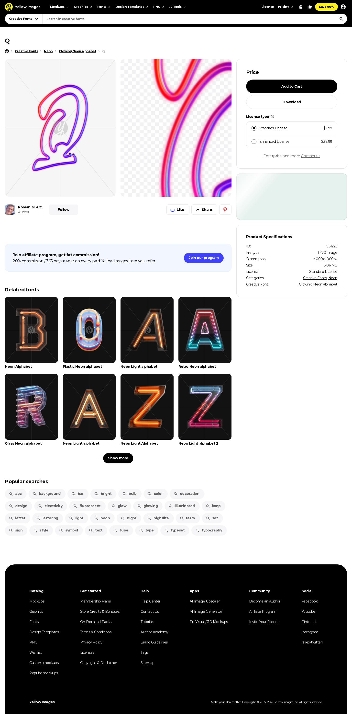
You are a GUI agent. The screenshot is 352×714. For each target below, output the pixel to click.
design (18, 506)
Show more (118, 458)
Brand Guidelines (154, 642)
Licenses (87, 652)
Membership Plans (95, 601)
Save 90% (326, 7)
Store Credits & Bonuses (100, 611)
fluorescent (87, 506)
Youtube (308, 611)
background (47, 493)
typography (208, 530)
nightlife (158, 518)
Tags (144, 652)
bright (103, 493)
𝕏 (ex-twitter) (312, 642)
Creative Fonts (315, 278)
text (95, 530)
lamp (213, 506)
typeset (174, 530)
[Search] (341, 19)
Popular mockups (43, 673)
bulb (129, 493)
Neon (332, 278)
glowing (147, 506)
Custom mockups (43, 663)
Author (23, 212)
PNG (33, 642)
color (155, 493)
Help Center (150, 601)
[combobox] (195, 19)
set (212, 518)
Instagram (310, 632)
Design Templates (44, 632)
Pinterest (309, 622)
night (128, 518)
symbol (68, 530)
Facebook (310, 601)
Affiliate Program (262, 611)
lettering (47, 518)
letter (17, 518)
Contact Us (150, 611)
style (40, 530)
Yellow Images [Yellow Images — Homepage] (42, 702)
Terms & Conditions (95, 632)
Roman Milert (30, 207)
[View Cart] (301, 7)
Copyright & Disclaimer (98, 663)
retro (187, 518)
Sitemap (147, 663)
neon (102, 518)
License (268, 7)
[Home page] (7, 51)
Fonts (34, 622)
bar (77, 493)
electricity (50, 506)
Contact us (310, 155)
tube (120, 530)
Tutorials (147, 622)
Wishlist (35, 652)
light (76, 518)
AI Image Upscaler (205, 601)
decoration (186, 493)
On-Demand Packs (95, 622)
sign (15, 530)
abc (15, 493)
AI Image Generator (206, 611)
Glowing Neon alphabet (318, 284)
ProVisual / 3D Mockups (209, 622)
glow (118, 506)
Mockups (36, 601)
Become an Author (264, 601)
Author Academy (154, 632)
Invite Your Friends (264, 622)
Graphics (36, 611)
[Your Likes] (310, 7)
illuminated (181, 506)
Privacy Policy (91, 642)
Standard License (323, 271)
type (146, 530)
